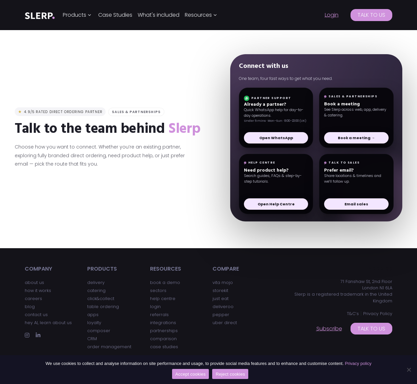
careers (33, 298)
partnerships (164, 330)
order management (109, 347)
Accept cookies (190, 374)
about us (34, 282)
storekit (220, 290)
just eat (221, 298)
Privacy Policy (377, 313)
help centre (162, 298)
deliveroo (223, 306)
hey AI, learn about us (48, 322)
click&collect (100, 298)
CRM (92, 339)
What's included (158, 15)
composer (98, 330)
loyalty (94, 322)
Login (331, 15)
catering (96, 290)
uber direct (225, 322)
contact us (36, 314)
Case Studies (115, 15)
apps (93, 314)
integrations (163, 322)
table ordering (103, 306)
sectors (158, 290)
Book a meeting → (356, 137)
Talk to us (371, 15)
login (155, 306)
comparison (163, 339)
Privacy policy (358, 363)
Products (74, 15)
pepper (221, 314)
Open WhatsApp (276, 137)
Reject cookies (230, 374)
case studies (164, 347)
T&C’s (353, 313)
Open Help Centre (276, 204)
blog (30, 306)
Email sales (356, 204)
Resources (198, 15)
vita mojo (223, 282)
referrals (159, 314)
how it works (38, 290)
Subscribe (329, 328)
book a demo (165, 282)
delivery (96, 282)
